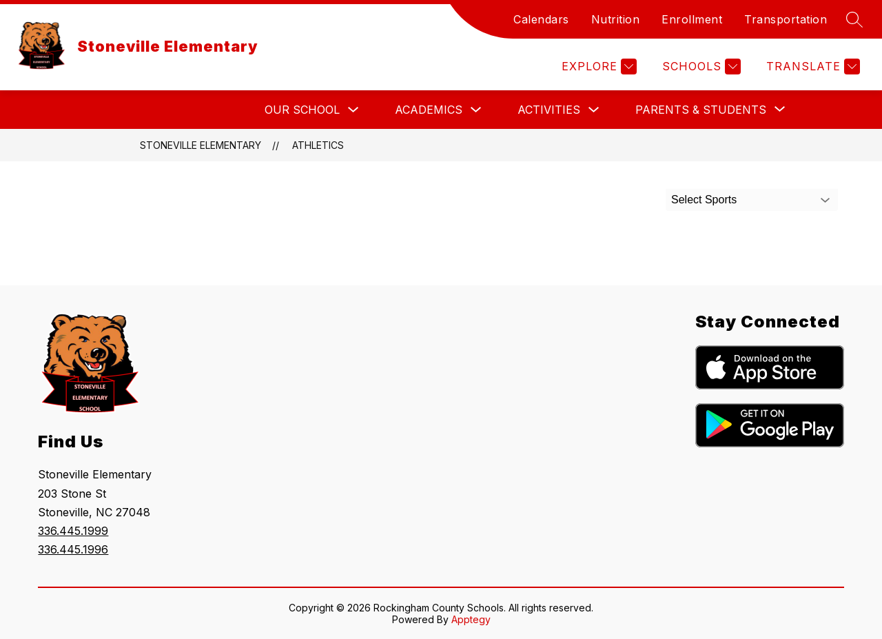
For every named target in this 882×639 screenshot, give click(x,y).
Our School (302, 109)
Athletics (318, 145)
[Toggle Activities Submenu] (594, 110)
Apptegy (471, 619)
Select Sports (704, 199)
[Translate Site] (811, 66)
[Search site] (854, 19)
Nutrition (615, 19)
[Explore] (597, 66)
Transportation (785, 19)
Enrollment (692, 19)
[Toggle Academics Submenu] (476, 110)
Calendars (541, 19)
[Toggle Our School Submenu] (353, 110)
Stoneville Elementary (200, 145)
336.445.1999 (73, 531)
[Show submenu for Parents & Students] (700, 109)
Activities (548, 109)
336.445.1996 (73, 549)
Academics (428, 109)
